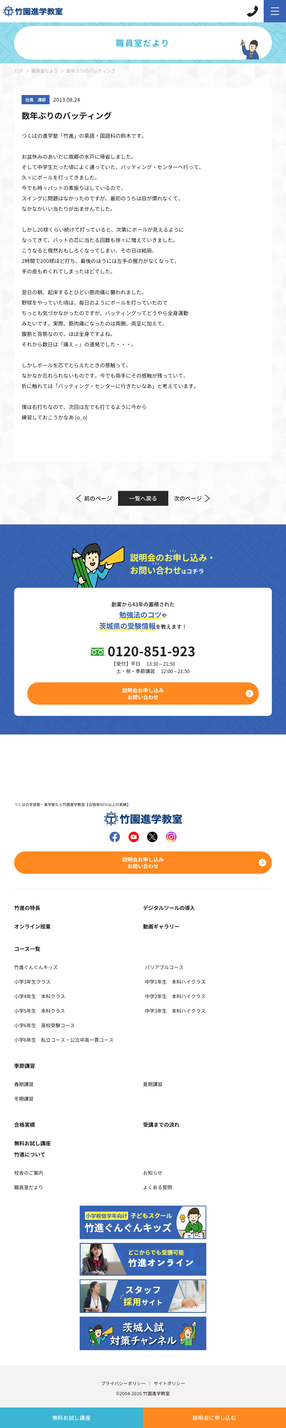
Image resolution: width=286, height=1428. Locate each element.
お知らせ (152, 1172)
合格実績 (24, 1124)
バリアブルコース (164, 967)
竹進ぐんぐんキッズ (36, 967)
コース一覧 (27, 948)
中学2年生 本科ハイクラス (175, 996)
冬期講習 (24, 1098)
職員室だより (44, 70)
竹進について (29, 1154)
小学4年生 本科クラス (39, 996)
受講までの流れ (161, 1124)
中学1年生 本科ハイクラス (175, 981)
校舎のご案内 (28, 1172)
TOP (18, 70)
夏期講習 (152, 1084)
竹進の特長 (27, 907)
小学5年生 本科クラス (39, 1010)
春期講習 (24, 1084)
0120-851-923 (152, 650)
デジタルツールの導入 (169, 907)
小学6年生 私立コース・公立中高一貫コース (64, 1039)
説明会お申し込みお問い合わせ (143, 693)
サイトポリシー (169, 1383)
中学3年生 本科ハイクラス (175, 1010)
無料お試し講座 (72, 1417)
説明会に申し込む (214, 1417)
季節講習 (24, 1065)
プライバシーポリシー (123, 1383)
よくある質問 (157, 1187)
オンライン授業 (32, 926)
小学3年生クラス (32, 981)
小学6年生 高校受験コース (44, 1025)
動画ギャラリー (161, 926)
